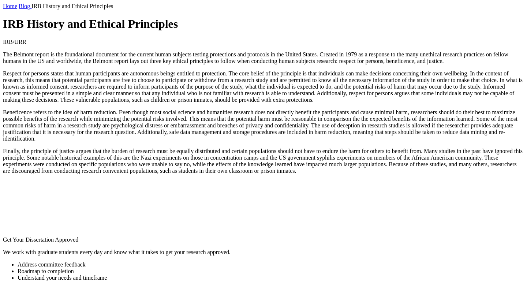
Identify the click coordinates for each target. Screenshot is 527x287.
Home (10, 6)
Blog (25, 6)
